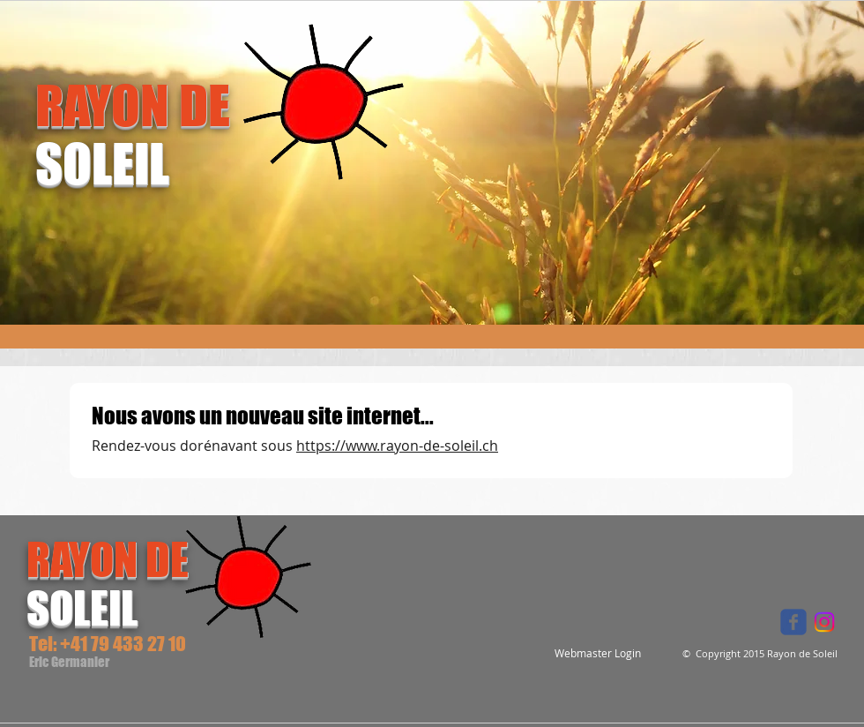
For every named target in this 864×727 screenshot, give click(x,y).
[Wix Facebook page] (793, 622)
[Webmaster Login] (597, 653)
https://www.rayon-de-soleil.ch (397, 445)
